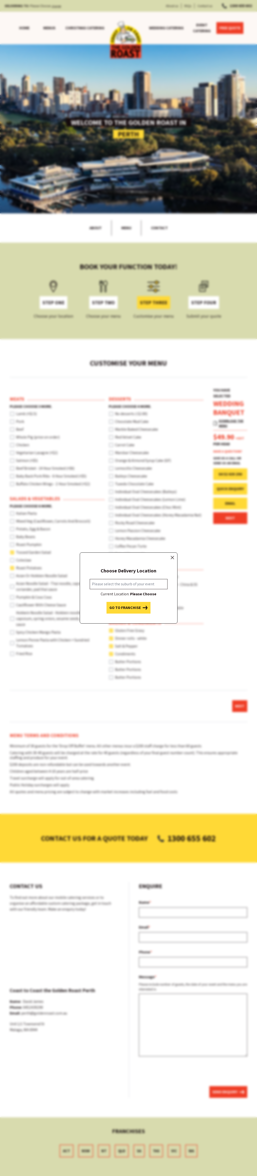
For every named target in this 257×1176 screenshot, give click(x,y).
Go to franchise (128, 608)
